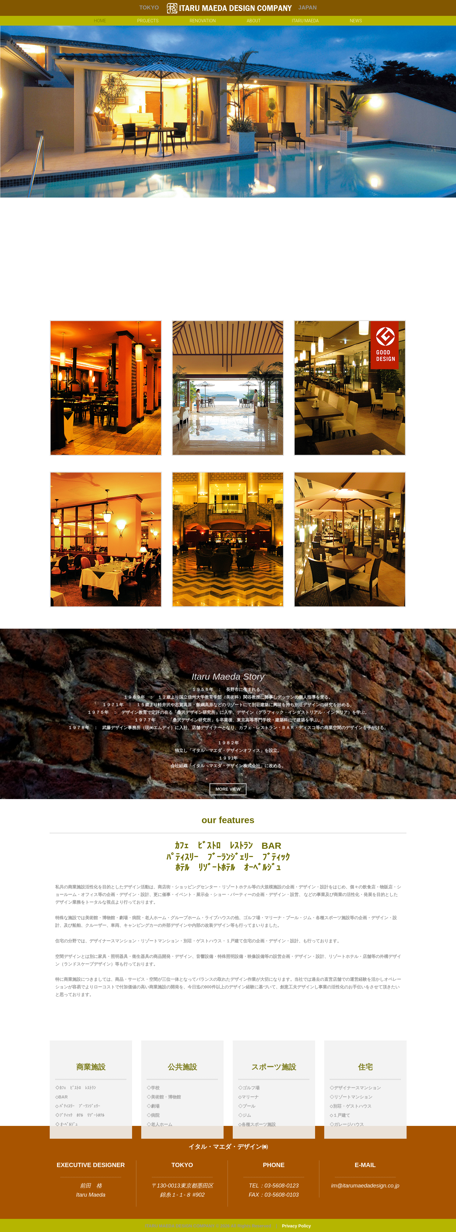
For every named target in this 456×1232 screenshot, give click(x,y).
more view (228, 875)
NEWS (356, 20)
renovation (203, 20)
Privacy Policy (296, 1225)
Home (100, 20)
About (254, 20)
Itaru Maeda (305, 20)
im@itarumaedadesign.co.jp (365, 1186)
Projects (148, 20)
